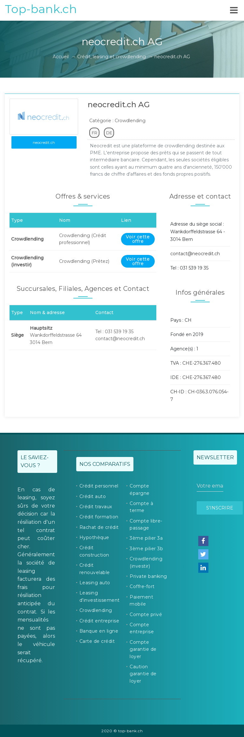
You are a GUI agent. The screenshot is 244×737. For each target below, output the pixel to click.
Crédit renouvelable (94, 568)
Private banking (148, 576)
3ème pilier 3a (146, 538)
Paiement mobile (141, 600)
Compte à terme (141, 507)
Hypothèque (94, 537)
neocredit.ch (44, 142)
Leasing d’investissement (99, 596)
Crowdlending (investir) (146, 562)
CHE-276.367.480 (201, 363)
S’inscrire (220, 508)
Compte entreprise (142, 628)
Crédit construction (94, 551)
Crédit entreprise (99, 621)
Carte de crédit (97, 641)
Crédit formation (99, 517)
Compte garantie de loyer (143, 649)
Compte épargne (140, 489)
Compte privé (146, 614)
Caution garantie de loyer (143, 674)
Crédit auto (92, 496)
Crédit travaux (95, 506)
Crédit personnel (99, 486)
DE (109, 132)
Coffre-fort (142, 586)
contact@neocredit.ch (195, 253)
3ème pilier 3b (146, 548)
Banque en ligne (99, 631)
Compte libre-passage (146, 524)
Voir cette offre (138, 239)
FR (94, 132)
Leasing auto (94, 583)
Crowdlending (95, 610)
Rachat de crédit (99, 527)
